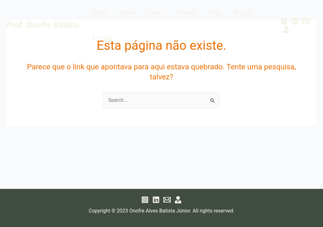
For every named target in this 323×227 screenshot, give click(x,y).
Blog (214, 12)
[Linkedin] (294, 21)
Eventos (102, 37)
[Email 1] (305, 21)
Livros (155, 12)
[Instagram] (284, 21)
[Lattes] (286, 29)
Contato (186, 12)
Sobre (126, 12)
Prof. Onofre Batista (42, 25)
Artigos (242, 12)
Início (99, 12)
